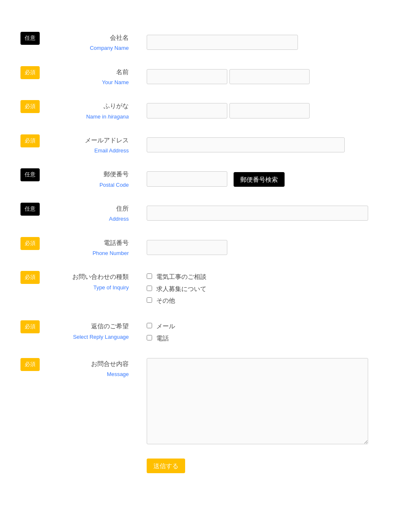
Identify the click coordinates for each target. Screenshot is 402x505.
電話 (158, 338)
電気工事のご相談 (176, 276)
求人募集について (176, 288)
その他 (161, 300)
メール (161, 326)
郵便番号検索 (259, 179)
